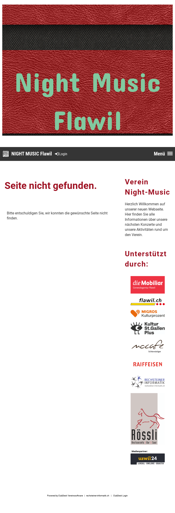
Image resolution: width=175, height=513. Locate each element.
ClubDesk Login (120, 495)
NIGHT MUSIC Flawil (31, 154)
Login (60, 154)
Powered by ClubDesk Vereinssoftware (65, 495)
